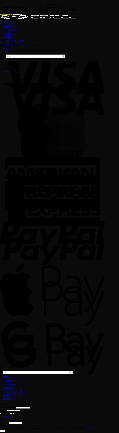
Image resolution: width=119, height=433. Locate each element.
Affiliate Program (7, 25)
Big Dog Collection (11, 385)
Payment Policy (7, 36)
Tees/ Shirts (9, 32)
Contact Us (6, 28)
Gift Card (8, 387)
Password (3, 410)
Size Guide (6, 395)
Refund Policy (7, 34)
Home (4, 20)
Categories (6, 377)
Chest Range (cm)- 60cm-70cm (14, 41)
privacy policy (90, 428)
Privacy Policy (7, 37)
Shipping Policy (7, 33)
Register (2, 431)
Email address (4, 422)
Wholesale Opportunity (9, 26)
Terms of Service (7, 39)
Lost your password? (5, 416)
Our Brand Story (7, 21)
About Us (5, 396)
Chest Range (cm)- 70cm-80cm (14, 43)
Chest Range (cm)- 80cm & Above (15, 394)
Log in (12, 413)
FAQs (4, 24)
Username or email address (8, 407)
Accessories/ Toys (11, 34)
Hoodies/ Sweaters (11, 29)
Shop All (5, 376)
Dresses (8, 383)
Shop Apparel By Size (9, 388)
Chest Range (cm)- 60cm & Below (15, 40)
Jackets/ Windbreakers (12, 30)
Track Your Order (8, 49)
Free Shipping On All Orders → (54, 2)
